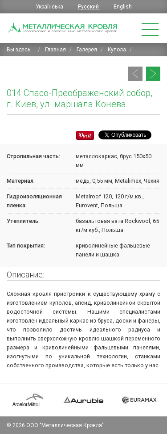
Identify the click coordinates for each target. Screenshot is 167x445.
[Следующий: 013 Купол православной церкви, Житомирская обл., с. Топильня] (153, 74)
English (123, 7)
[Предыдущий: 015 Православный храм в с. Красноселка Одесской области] (135, 74)
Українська (50, 7)
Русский (89, 7)
